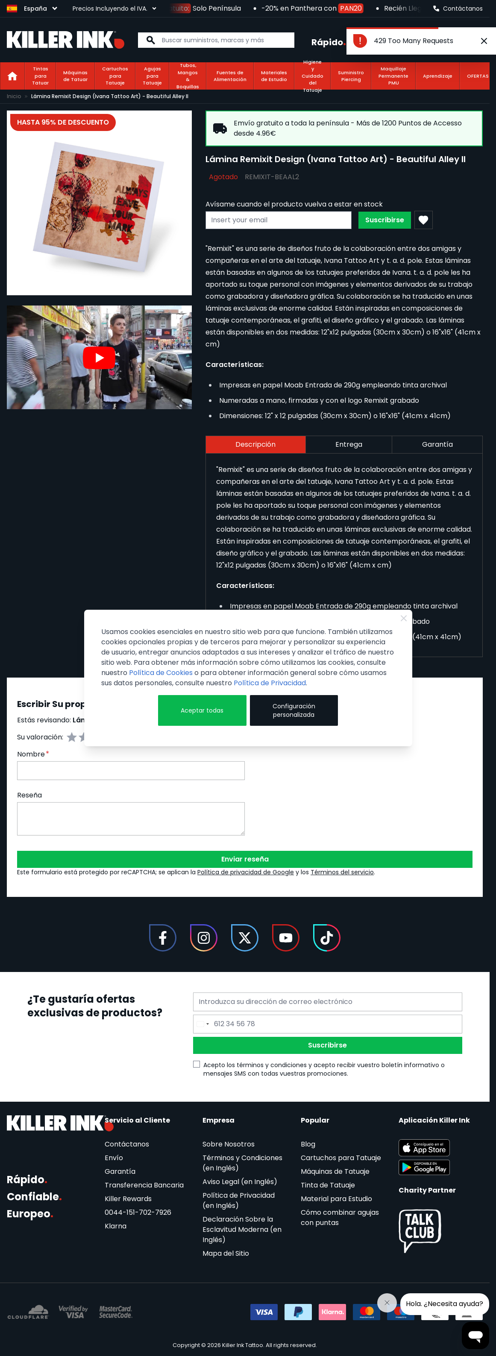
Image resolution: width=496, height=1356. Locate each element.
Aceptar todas (202, 710)
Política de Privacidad (270, 683)
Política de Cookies (161, 673)
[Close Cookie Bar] (404, 618)
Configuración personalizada (294, 710)
